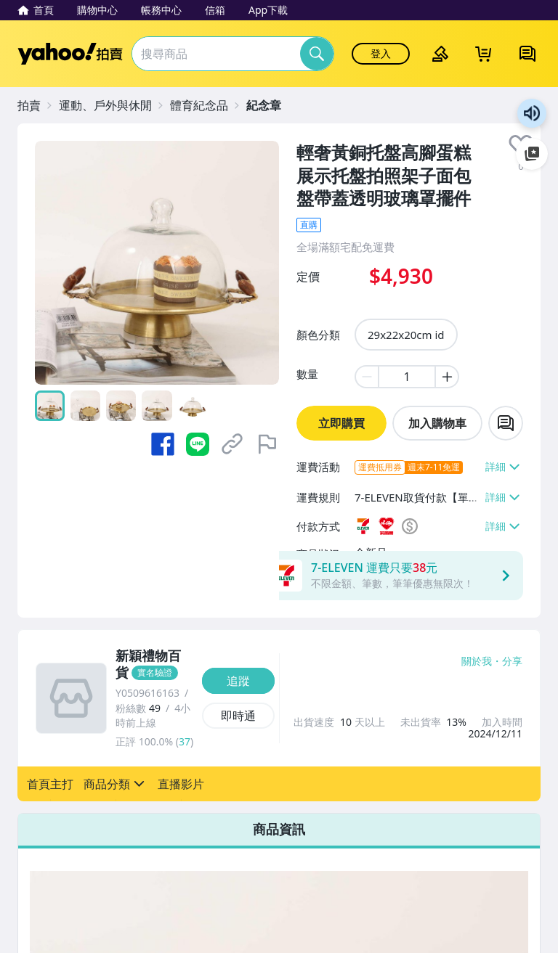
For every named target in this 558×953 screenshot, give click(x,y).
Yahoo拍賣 (70, 53)
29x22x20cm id (406, 334)
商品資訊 (279, 829)
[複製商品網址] (232, 444)
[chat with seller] (505, 423)
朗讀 (531, 113)
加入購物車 (437, 423)
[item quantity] (407, 376)
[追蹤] (238, 681)
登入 (381, 53)
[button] (50, 783)
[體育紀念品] (206, 105)
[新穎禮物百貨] (154, 664)
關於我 (476, 661)
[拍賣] (36, 105)
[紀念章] (271, 105)
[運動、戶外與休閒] (112, 105)
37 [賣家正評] (184, 741)
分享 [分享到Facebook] (512, 661)
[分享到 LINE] (197, 444)
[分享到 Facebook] (162, 444)
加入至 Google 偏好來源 (531, 153)
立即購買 (341, 423)
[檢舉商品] (267, 444)
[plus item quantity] (447, 376)
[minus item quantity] (366, 376)
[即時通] (238, 716)
